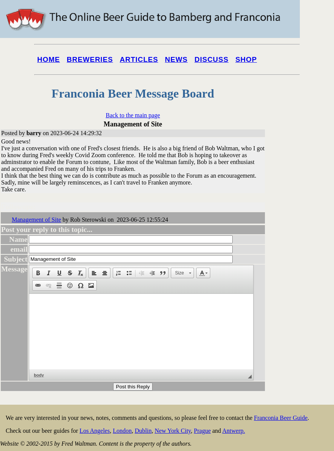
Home (48, 59)
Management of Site (36, 219)
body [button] (39, 375)
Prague (202, 430)
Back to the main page (133, 115)
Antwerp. (233, 430)
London (122, 430)
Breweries (90, 59)
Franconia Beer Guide (280, 418)
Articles (139, 59)
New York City (172, 430)
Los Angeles (95, 430)
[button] (38, 273)
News (176, 59)
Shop (246, 59)
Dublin (143, 430)
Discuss (211, 59)
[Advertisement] (303, 289)
